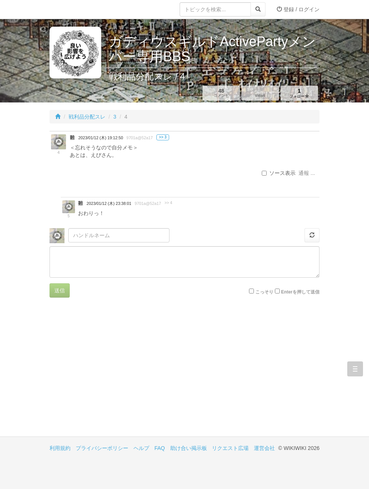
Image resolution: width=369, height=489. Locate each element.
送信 (59, 290)
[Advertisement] (117, 372)
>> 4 (168, 203)
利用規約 (60, 448)
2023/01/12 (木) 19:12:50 (100, 137)
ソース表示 (279, 173)
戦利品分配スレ (87, 117)
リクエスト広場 (230, 448)
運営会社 (264, 448)
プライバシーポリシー (102, 448)
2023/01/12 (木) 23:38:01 (109, 203)
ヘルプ (141, 448)
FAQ (159, 448)
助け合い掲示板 (188, 448)
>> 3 (162, 137)
